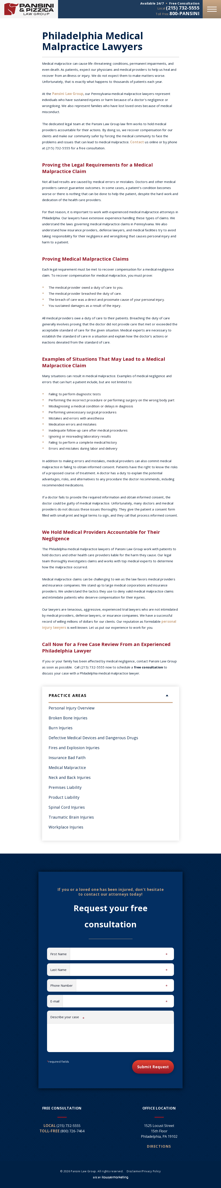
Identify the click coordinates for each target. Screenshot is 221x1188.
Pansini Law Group (67, 93)
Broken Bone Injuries (68, 717)
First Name (60, 954)
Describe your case (67, 1018)
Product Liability (64, 797)
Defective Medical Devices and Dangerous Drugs (93, 737)
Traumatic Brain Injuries (71, 817)
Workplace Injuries (66, 827)
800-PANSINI (184, 13)
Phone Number (63, 985)
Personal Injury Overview (72, 708)
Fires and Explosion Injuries (74, 747)
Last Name (60, 970)
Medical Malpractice (67, 767)
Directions (159, 1146)
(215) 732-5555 (181, 7)
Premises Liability (65, 787)
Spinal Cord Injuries (67, 807)
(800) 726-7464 (72, 1131)
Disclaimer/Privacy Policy (144, 1171)
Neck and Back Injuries (70, 777)
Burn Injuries (61, 727)
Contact (137, 142)
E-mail (56, 1001)
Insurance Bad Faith (67, 757)
